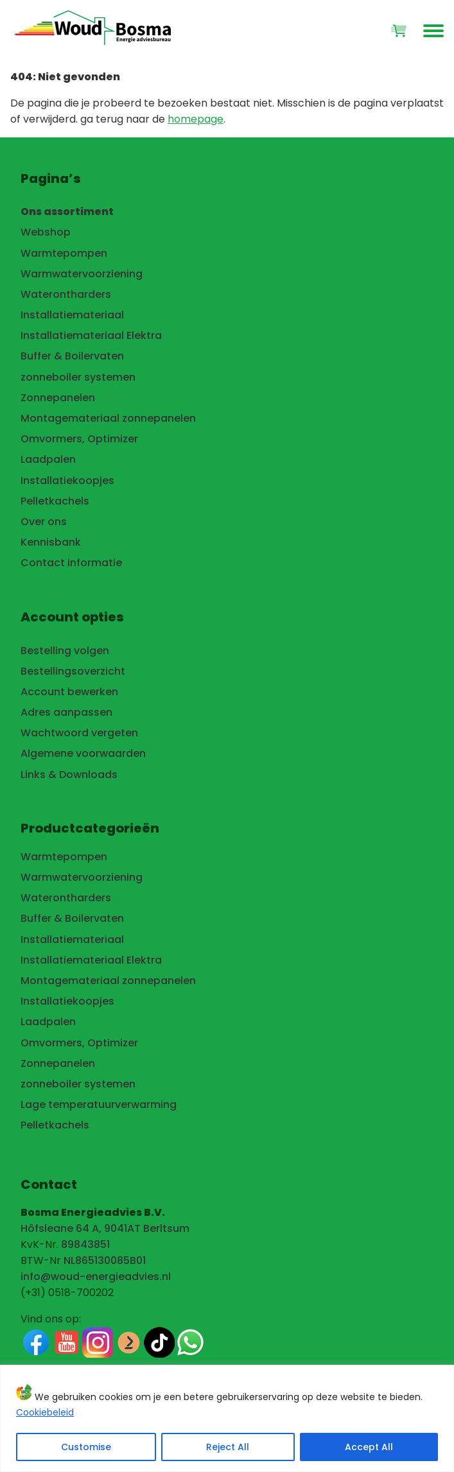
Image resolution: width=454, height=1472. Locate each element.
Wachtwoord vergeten (79, 732)
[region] (227, 1418)
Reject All (227, 1447)
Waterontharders (66, 294)
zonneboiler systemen (78, 377)
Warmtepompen (64, 253)
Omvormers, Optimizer (79, 438)
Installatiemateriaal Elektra (91, 335)
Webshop (46, 232)
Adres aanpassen (66, 712)
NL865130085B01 (105, 1260)
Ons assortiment (67, 211)
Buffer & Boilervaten (72, 356)
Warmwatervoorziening (82, 273)
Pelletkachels (55, 501)
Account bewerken (69, 691)
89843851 (85, 1244)
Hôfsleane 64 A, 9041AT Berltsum (105, 1228)
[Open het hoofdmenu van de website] (433, 30)
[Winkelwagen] (399, 30)
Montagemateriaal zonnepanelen (108, 418)
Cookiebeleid (45, 1412)
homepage (195, 119)
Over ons (44, 521)
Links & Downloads (69, 774)
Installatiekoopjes (67, 480)
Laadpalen (48, 459)
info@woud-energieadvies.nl (96, 1276)
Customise (86, 1447)
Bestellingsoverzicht (73, 671)
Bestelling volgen (65, 650)
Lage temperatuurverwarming (99, 1104)
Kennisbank (51, 542)
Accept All (369, 1447)
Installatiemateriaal (72, 314)
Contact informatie (71, 562)
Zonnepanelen (58, 397)
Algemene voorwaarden (83, 753)
